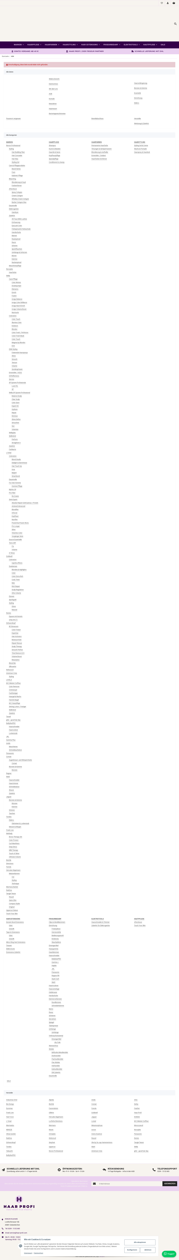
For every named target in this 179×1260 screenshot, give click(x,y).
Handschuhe (16, 219)
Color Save (15, 390)
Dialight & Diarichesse (19, 450)
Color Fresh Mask (18, 323)
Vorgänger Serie (17, 523)
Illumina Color (17, 309)
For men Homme (15, 470)
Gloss (14, 593)
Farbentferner (17, 173)
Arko (135, 1087)
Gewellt (11, 916)
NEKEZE (9, 1117)
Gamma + (55, 949)
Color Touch (16, 306)
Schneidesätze (14, 774)
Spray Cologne (17, 179)
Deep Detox (13, 834)
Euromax (9, 1095)
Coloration (12, 303)
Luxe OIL (15, 373)
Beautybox (15, 647)
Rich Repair (16, 573)
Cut (13, 864)
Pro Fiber (12, 480)
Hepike (54, 953)
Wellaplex (12, 420)
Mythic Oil (12, 476)
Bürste (14, 243)
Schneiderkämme (58, 993)
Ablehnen (147, 1250)
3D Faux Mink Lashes (19, 206)
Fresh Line (10, 817)
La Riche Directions (55, 1108)
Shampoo (52, 132)
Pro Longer (16, 513)
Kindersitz (55, 926)
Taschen (12, 800)
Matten (14, 223)
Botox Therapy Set (15, 824)
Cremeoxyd (13, 677)
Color (14, 560)
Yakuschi (9, 1138)
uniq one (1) (13, 607)
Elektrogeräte (14, 196)
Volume (14, 353)
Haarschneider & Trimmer (100, 909)
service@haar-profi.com (18, 1220)
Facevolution (53, 1095)
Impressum (28, 1253)
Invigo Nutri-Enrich (18, 293)
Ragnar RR (55, 963)
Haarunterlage (54, 976)
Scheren (14, 233)
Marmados (10, 1112)
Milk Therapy (13, 837)
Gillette (51, 1100)
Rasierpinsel (16, 226)
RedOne (9, 877)
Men (13, 570)
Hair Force (10, 1104)
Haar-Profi (138, 1100)
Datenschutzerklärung (41, 1171)
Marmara (52, 1112)
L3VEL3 (9, 667)
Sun (13, 413)
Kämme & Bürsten (55, 986)
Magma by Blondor (18, 330)
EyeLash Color (17, 213)
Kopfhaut (15, 503)
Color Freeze (16, 617)
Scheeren (52, 1003)
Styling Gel (15, 149)
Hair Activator (17, 623)
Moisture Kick (16, 627)
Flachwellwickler (57, 1046)
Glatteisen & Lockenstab (20, 810)
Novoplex (9, 256)
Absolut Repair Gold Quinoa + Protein (25, 490)
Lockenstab (13, 720)
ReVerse (15, 403)
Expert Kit (15, 393)
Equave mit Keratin (15, 603)
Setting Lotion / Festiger (17, 694)
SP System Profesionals (17, 370)
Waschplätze (56, 929)
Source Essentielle (15, 527)
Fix (13, 533)
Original (11, 894)
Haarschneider (14, 714)
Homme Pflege (17, 473)
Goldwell (9, 543)
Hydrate (14, 396)
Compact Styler (14, 891)
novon (93, 1117)
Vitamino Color (17, 520)
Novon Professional (13, 132)
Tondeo (9, 804)
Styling (11, 136)
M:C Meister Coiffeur (13, 670)
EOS (13, 333)
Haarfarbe (12, 259)
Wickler (51, 1036)
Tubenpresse (53, 1013)
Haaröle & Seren (54, 139)
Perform (15, 426)
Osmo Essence (96, 1121)
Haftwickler (56, 1053)
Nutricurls (15, 299)
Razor (14, 229)
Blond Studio (16, 446)
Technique (15, 871)
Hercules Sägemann (13, 857)
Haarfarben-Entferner (99, 146)
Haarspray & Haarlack (142, 139)
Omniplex (52, 1121)
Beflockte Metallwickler (60, 1039)
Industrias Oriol (11, 1087)
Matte (51, 996)
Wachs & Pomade (140, 136)
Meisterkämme (14, 861)
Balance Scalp (17, 383)
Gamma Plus (10, 727)
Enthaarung (16, 209)
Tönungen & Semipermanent (101, 136)
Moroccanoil (138, 1112)
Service (11, 366)
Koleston (15, 313)
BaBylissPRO (11, 710)
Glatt (11, 912)
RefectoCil (9, 657)
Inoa (13, 456)
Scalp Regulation (18, 577)
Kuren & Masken (55, 136)
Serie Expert (13, 486)
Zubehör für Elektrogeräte (100, 912)
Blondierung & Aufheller (99, 139)
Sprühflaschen (17, 236)
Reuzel (11, 884)
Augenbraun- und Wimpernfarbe (20, 747)
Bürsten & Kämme (15, 754)
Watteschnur (53, 1033)
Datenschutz (38, 1253)
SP (13, 376)
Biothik (8, 847)
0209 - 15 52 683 (14, 1216)
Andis (8, 730)
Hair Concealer (17, 142)
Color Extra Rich (17, 563)
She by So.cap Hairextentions (101, 1129)
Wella (8, 263)
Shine (14, 343)
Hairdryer (15, 199)
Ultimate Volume (15, 844)
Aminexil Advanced (18, 493)
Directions (9, 851)
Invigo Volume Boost (19, 296)
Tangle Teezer (11, 881)
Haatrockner (13, 717)
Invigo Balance (17, 286)
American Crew (11, 660)
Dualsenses (13, 553)
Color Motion (16, 269)
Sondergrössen (17, 356)
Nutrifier (15, 507)
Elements (15, 276)
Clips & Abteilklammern (57, 909)
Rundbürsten (56, 989)
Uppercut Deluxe (12, 897)
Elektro (11, 807)
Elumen (11, 583)
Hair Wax (15, 146)
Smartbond (16, 463)
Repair (14, 400)
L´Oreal (8, 1108)
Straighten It (16, 430)
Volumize (15, 416)
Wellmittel (12, 423)
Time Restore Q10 (18, 640)
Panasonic (10, 740)
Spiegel (51, 1009)
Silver (14, 517)
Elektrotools (10, 936)
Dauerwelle (13, 193)
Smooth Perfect (17, 637)
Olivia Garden (11, 1121)
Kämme (14, 246)
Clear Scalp (16, 386)
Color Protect (13, 827)
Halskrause (53, 979)
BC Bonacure (13, 613)
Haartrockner (53, 973)
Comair (8, 744)
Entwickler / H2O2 (15, 360)
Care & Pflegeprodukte (17, 153)
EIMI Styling (13, 336)
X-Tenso (12, 540)
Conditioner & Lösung (56, 149)
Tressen (9, 933)
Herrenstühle (56, 919)
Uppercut (52, 1134)
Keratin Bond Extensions (15, 909)
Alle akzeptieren (140, 1242)
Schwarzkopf (11, 610)
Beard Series (16, 156)
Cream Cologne (17, 183)
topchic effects (17, 550)
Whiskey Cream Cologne (20, 186)
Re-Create (15, 483)
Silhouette (12, 653)
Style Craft (55, 966)
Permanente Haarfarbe (99, 132)
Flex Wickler (56, 1049)
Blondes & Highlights (19, 557)
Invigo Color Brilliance (19, 289)
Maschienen (13, 734)
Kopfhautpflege (54, 142)
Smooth (14, 346)
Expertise (15, 620)
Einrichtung (53, 912)
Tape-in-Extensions (13, 919)
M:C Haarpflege (14, 690)
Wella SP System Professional (19, 380)
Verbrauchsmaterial (56, 1023)
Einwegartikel (53, 933)
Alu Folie (57, 1029)
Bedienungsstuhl (58, 922)
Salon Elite (12, 887)
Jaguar (8, 784)
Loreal (93, 1108)
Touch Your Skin (12, 901)
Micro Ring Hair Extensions (15, 929)
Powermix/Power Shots (20, 510)
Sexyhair (52, 1129)
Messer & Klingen (15, 814)
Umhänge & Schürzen (19, 239)
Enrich (14, 279)
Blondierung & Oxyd (19, 169)
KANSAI (137, 1104)
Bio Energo (10, 1091)
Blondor (14, 316)
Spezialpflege (53, 146)
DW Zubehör (56, 1059)
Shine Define (16, 406)
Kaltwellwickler (57, 1056)
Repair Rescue (17, 630)
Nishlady (9, 820)
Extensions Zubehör (13, 939)
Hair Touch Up (17, 453)
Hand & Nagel (14, 687)
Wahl (8, 764)
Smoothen (15, 410)
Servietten (52, 1006)
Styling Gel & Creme (141, 132)
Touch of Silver (14, 840)
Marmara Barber (12, 874)
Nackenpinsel (16, 249)
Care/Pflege (13, 266)
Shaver (11, 777)
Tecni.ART (12, 530)
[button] (162, 3)
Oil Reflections (14, 363)
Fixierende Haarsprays (20, 340)
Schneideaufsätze (15, 737)
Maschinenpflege (15, 253)
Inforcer (14, 500)
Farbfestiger (13, 680)
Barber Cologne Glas (19, 189)
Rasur (51, 999)
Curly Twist (16, 567)
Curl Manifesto (14, 830)
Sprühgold (12, 587)
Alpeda (51, 1087)
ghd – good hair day (13, 707)
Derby (136, 1091)
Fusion (14, 283)
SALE (9, 1068)
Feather (137, 1095)
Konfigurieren (132, 1250)
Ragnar (9, 760)
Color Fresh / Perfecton (20, 319)
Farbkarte (12, 436)
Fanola (8, 854)
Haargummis (53, 936)
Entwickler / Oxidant (98, 142)
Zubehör (12, 203)
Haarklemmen (54, 939)
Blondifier (15, 497)
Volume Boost (17, 643)
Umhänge (52, 1016)
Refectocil (52, 1125)
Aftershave (13, 176)
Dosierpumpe (16, 273)
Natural (14, 597)
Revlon (8, 600)
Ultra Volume (16, 580)
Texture (14, 350)
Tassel (8, 704)
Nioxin (51, 1117)
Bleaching (12, 166)
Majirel (14, 460)
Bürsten (14, 757)
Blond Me (12, 650)
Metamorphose (96, 1112)
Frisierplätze (56, 916)
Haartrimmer (13, 770)
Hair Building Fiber (18, 139)
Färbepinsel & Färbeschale (21, 216)
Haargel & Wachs (15, 684)
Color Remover (14, 674)
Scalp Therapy (17, 633)
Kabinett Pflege (17, 163)
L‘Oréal (8, 440)
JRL (7, 724)
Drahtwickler (56, 1043)
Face (13, 159)
